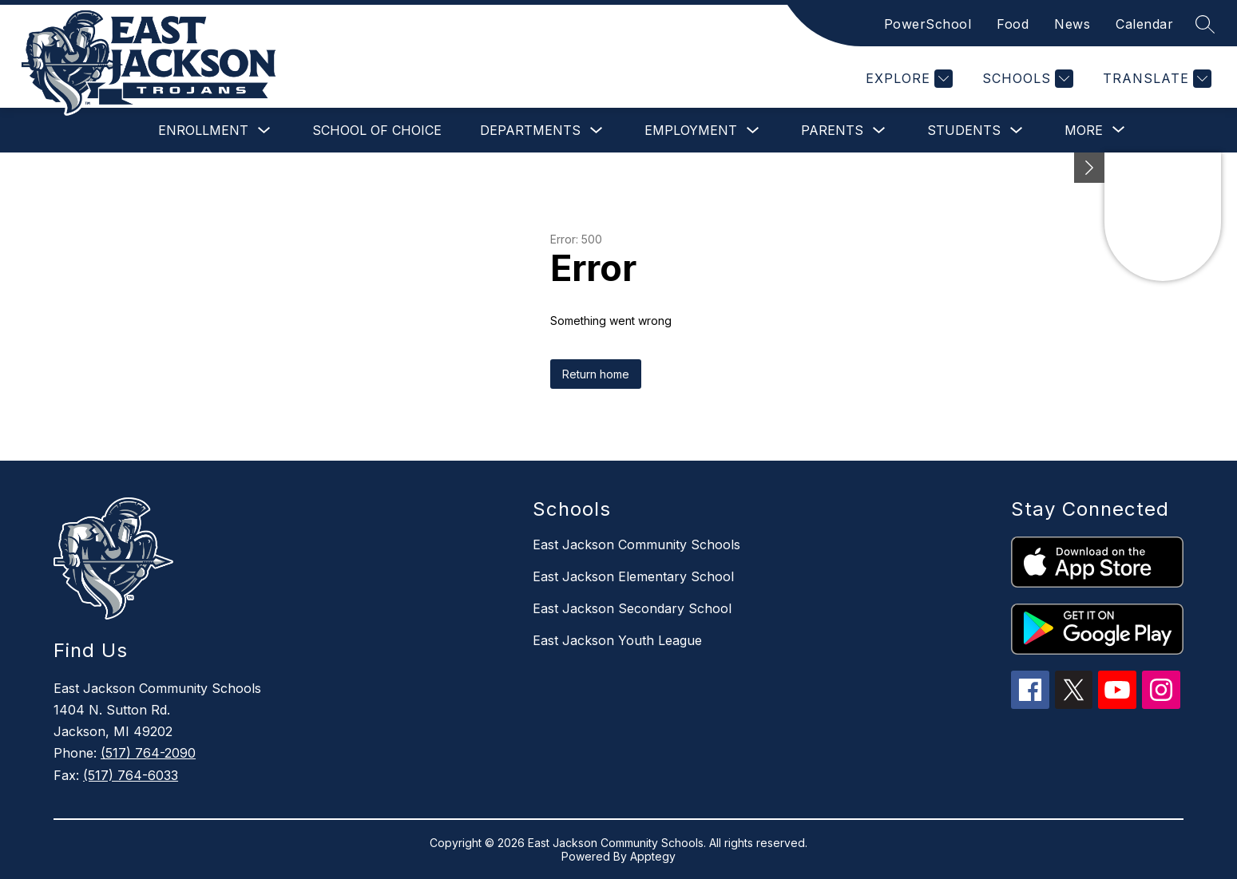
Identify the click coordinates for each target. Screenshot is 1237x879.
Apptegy (653, 856)
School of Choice (377, 130)
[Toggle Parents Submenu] (879, 130)
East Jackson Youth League (617, 640)
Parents (832, 130)
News (1072, 24)
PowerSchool (928, 24)
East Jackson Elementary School (633, 576)
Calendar (1144, 24)
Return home (595, 374)
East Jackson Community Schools (636, 544)
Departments (530, 130)
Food (1013, 24)
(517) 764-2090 (148, 753)
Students (964, 130)
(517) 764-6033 (130, 775)
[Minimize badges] (1089, 167)
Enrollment (203, 130)
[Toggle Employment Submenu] (753, 130)
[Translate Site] (1155, 79)
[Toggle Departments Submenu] (596, 130)
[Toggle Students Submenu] (1016, 130)
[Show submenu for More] (1084, 130)
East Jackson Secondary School (632, 608)
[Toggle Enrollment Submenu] (264, 130)
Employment (690, 130)
